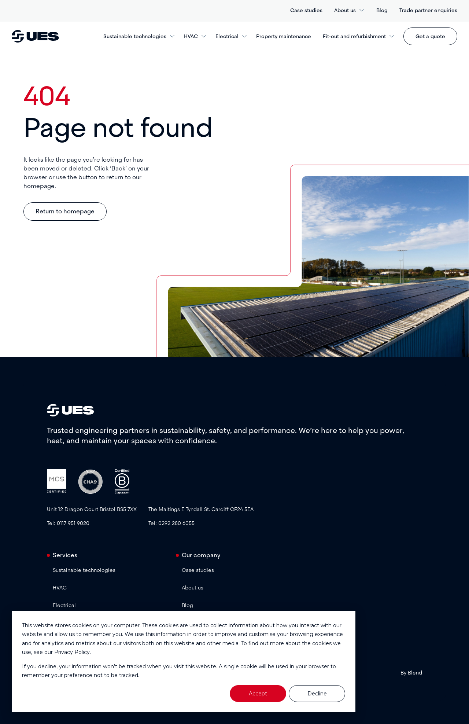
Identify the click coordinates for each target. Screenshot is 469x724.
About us (349, 10)
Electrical (231, 36)
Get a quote (430, 36)
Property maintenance (283, 36)
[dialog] (183, 661)
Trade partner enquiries (428, 10)
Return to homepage (65, 211)
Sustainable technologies (139, 36)
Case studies (306, 10)
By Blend (411, 672)
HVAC (195, 36)
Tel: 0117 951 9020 (68, 523)
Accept (258, 693)
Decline (317, 693)
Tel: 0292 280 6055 (171, 523)
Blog (382, 10)
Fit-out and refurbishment (359, 36)
